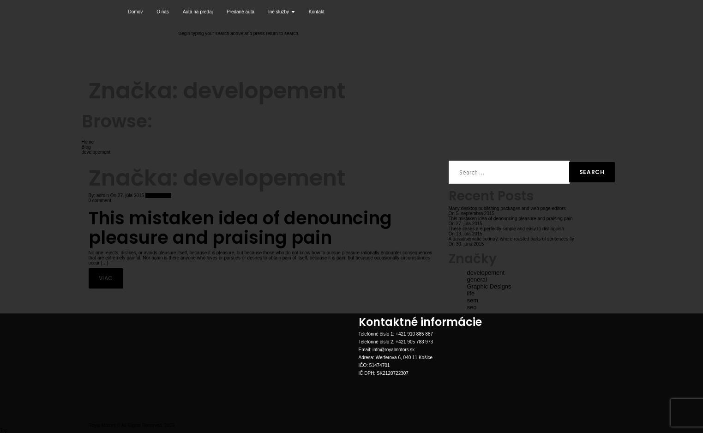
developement (486, 272)
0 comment (100, 200)
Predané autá (240, 11)
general (477, 279)
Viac (106, 278)
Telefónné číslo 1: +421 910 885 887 (396, 334)
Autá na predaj (198, 11)
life (471, 293)
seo (472, 307)
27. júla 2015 (130, 195)
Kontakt (316, 11)
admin (102, 195)
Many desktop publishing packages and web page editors (507, 208)
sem (473, 300)
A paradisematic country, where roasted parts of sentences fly (511, 238)
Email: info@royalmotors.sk (387, 349)
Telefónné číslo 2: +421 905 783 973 (396, 341)
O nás (162, 11)
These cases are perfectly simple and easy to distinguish (507, 228)
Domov (135, 11)
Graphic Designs (489, 286)
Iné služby (281, 11)
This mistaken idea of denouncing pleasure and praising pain (240, 228)
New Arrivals (158, 195)
